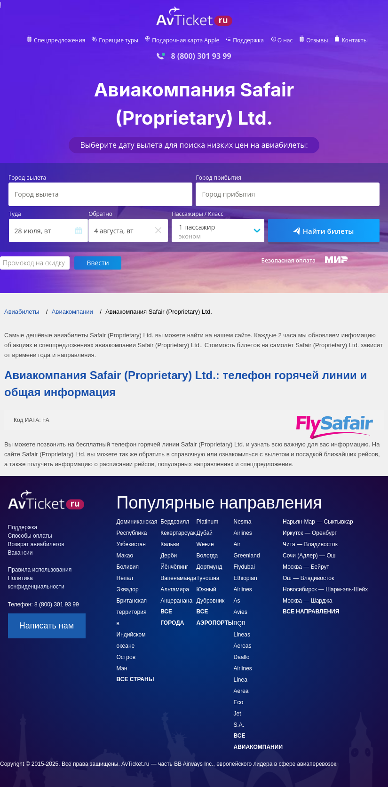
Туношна (208, 578)
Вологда (207, 555)
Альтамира (174, 589)
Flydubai (244, 567)
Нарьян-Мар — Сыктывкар (318, 521)
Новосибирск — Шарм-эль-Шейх (325, 589)
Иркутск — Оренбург (310, 533)
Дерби (168, 555)
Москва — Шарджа (307, 600)
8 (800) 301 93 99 (201, 56)
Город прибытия (218, 178)
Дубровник (211, 600)
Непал (125, 578)
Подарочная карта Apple (185, 40)
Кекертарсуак (178, 533)
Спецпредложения (59, 40)
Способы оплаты (30, 536)
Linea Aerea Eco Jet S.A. (241, 702)
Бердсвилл (174, 521)
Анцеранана (176, 600)
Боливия (128, 567)
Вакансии (20, 552)
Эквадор (128, 589)
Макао (125, 555)
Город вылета (27, 178)
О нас (285, 40)
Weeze (205, 544)
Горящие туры (118, 40)
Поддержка (248, 40)
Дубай (205, 533)
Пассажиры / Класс (197, 214)
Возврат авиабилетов (36, 544)
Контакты (354, 40)
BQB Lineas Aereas (243, 634)
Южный (206, 589)
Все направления (311, 611)
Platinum (208, 521)
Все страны (135, 679)
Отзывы (317, 40)
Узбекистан (131, 544)
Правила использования (40, 569)
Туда (15, 214)
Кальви (169, 544)
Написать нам (46, 625)
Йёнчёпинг (174, 567)
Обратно (100, 214)
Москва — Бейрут (306, 567)
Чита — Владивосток (310, 544)
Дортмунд (209, 567)
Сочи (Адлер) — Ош (309, 555)
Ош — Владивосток (308, 578)
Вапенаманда (178, 578)
